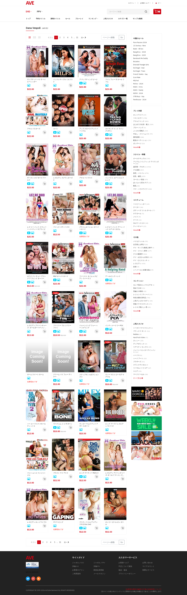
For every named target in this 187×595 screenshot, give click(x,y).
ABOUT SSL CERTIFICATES (32, 572)
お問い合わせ (147, 563)
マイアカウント (148, 566)
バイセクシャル (140, 241)
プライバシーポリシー (127, 574)
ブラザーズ (139, 362)
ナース (137, 220)
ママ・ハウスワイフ (142, 189)
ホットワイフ (139, 115)
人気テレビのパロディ (143, 301)
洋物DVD (75, 566)
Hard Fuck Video (140, 337)
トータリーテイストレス (143, 328)
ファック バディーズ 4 (61, 227)
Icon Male (136, 77)
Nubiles (137, 334)
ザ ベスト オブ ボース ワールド (36, 179)
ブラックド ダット (141, 331)
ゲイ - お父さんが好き (142, 257)
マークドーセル (140, 374)
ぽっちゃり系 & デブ (142, 183)
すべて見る (138, 378)
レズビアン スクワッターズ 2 (63, 179)
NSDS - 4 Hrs (138, 87)
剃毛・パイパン (141, 173)
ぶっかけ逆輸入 (140, 131)
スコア (137, 371)
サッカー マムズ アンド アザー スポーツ (88, 425)
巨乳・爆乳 (139, 176)
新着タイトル (55, 19)
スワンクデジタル (140, 365)
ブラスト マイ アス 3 (60, 473)
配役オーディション (142, 140)
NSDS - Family (138, 90)
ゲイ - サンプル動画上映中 (143, 248)
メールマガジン (99, 574)
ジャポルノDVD (78, 563)
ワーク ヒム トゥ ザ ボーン (62, 424)
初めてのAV (139, 288)
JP (158, 3)
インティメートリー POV (114, 325)
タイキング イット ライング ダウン (114, 130)
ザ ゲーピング (58, 522)
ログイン (132, 3)
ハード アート (140, 358)
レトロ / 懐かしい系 (142, 307)
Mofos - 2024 (138, 84)
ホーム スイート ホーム (35, 374)
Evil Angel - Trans (139, 71)
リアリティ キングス (142, 347)
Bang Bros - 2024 (139, 52)
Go (121, 37)
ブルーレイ (79, 19)
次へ (83, 37)
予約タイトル (40, 19)
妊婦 (136, 267)
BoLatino (136, 61)
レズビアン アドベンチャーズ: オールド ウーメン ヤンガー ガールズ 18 (115, 474)
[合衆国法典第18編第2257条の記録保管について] (143, 589)
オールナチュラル (141, 158)
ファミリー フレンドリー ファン (62, 326)
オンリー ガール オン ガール (114, 523)
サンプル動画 (137, 19)
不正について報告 (125, 566)
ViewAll (136, 147)
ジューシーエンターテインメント (144, 351)
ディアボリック (140, 344)
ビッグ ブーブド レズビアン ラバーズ (114, 425)
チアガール (138, 214)
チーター (138, 207)
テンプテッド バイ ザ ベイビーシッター (36, 80)
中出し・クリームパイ (143, 134)
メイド (137, 217)
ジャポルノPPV (99, 563)
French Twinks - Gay (140, 74)
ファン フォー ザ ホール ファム (114, 80)
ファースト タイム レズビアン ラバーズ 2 (88, 277)
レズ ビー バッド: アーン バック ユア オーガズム (115, 228)
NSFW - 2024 (138, 93)
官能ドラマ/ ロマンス (142, 304)
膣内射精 (138, 137)
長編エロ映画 (139, 291)
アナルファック (141, 121)
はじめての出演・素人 (143, 124)
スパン (55, 129)
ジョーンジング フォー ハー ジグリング (88, 326)
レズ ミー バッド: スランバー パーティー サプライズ (36, 228)
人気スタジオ (108, 19)
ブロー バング (139, 128)
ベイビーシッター (141, 204)
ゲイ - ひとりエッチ (141, 260)
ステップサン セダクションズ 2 (89, 376)
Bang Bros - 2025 (139, 55)
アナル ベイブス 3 (85, 178)
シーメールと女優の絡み (143, 270)
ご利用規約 (76, 574)
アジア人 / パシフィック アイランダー (146, 163)
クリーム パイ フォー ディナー (62, 375)
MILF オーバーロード (60, 276)
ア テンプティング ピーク (88, 79)
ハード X (137, 355)
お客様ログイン (78, 570)
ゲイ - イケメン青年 (142, 251)
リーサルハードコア (142, 368)
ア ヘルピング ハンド (112, 276)
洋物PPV (97, 566)
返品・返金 (122, 570)
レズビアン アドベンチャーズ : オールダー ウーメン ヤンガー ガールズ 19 (37, 326)
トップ (28, 19)
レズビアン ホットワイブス (37, 522)
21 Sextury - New (139, 46)
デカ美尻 (138, 170)
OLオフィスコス (140, 223)
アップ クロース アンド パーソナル (88, 130)
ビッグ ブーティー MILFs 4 (88, 473)
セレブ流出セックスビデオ (143, 285)
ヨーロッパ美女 (140, 179)
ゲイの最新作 (140, 254)
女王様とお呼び (140, 244)
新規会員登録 (99, 570)
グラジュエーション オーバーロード (89, 228)
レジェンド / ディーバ (142, 294)
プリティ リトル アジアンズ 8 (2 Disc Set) (88, 523)
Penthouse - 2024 (139, 100)
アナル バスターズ (33, 129)
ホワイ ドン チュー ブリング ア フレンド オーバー (36, 277)
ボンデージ (139, 143)
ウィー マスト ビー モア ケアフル (114, 376)
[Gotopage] (110, 37)
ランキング (92, 19)
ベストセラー (140, 118)
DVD (28, 11)
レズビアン (139, 264)
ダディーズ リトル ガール (144, 210)
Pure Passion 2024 (140, 42)
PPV (39, 11)
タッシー (138, 341)
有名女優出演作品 (141, 298)
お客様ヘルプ (145, 3)
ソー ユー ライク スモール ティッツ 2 (36, 425)
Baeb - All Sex (138, 49)
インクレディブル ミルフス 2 (63, 80)
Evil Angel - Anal (138, 68)
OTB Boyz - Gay (138, 96)
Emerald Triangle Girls (141, 65)
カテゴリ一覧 (123, 19)
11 (77, 37)
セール (67, 19)
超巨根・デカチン (142, 167)
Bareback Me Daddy (140, 58)
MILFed (136, 81)
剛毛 (136, 186)
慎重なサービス (148, 570)
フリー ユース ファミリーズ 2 (36, 474)
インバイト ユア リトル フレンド (114, 179)
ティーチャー (139, 226)
